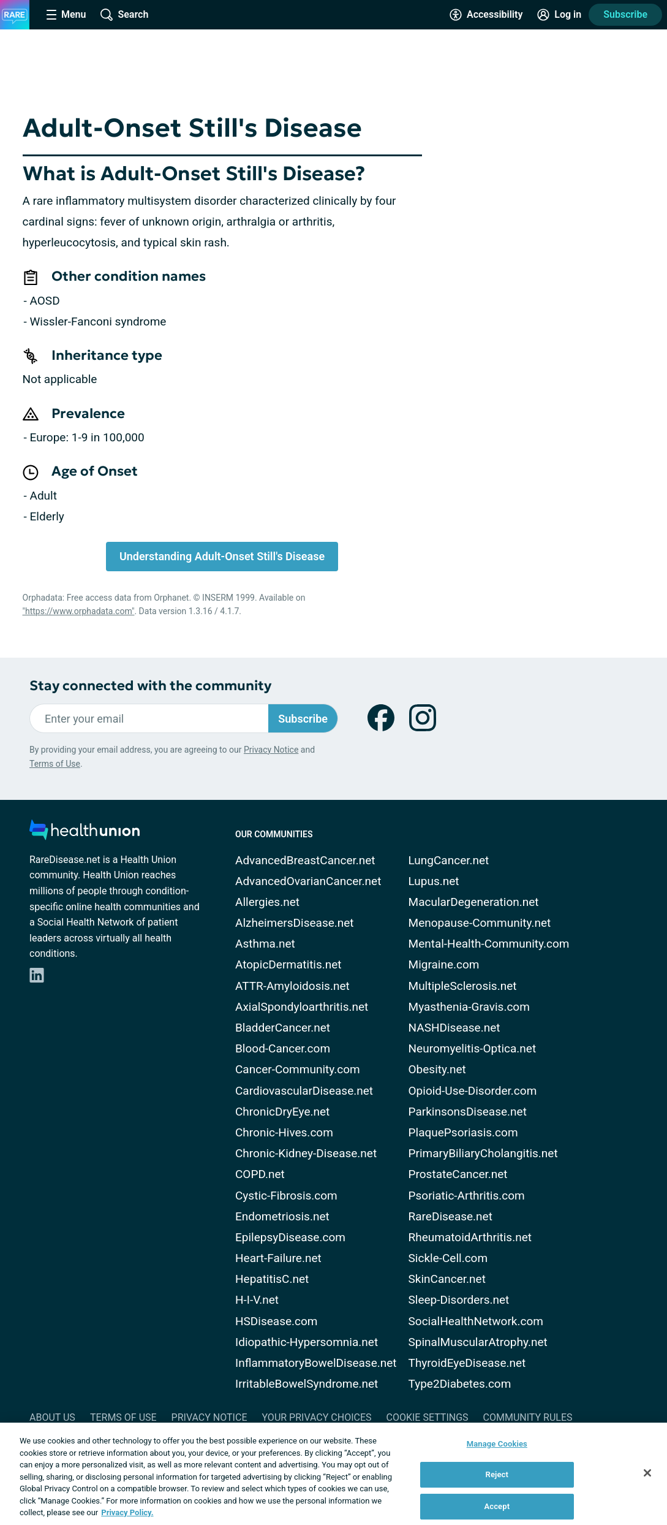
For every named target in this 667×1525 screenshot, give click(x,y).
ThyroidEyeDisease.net (467, 1363)
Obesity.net (437, 1069)
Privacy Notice (271, 750)
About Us (52, 1417)
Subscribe (625, 14)
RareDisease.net (450, 1216)
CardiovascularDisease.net (304, 1091)
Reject (497, 1474)
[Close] (647, 1472)
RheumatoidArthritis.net (470, 1237)
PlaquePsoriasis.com (463, 1132)
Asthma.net (265, 944)
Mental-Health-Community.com (489, 944)
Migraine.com (444, 964)
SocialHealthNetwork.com (476, 1321)
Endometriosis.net (282, 1216)
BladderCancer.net (282, 1028)
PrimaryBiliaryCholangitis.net (483, 1153)
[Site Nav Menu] (66, 14)
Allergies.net (267, 902)
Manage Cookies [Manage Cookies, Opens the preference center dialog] (497, 1443)
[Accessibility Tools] (486, 14)
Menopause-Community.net (480, 923)
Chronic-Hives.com (284, 1132)
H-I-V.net (257, 1300)
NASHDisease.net (454, 1028)
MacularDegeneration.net (474, 902)
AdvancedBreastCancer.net (305, 860)
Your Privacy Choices (316, 1417)
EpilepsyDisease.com (290, 1237)
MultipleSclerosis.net (463, 986)
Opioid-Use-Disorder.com (473, 1091)
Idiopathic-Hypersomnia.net (306, 1342)
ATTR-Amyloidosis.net (292, 986)
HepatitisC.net (272, 1279)
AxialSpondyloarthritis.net (301, 1007)
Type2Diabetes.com (460, 1384)
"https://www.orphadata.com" (79, 611)
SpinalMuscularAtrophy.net (478, 1342)
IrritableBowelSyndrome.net (306, 1384)
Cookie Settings (427, 1417)
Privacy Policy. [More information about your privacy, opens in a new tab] (127, 1512)
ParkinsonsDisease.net (468, 1112)
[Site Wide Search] (124, 14)
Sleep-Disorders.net (459, 1300)
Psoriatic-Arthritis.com (467, 1195)
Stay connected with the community (150, 685)
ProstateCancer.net (458, 1174)
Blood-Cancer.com (282, 1048)
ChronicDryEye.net (282, 1112)
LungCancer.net (449, 860)
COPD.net (260, 1174)
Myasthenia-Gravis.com (469, 1007)
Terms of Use (54, 764)
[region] (333, 1474)
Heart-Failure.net (278, 1258)
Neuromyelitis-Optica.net (473, 1048)
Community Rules (528, 1417)
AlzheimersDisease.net (294, 923)
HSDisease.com (276, 1321)
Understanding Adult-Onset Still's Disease (222, 556)
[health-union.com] (84, 833)
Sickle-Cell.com (448, 1258)
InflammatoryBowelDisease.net (316, 1363)
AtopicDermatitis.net (288, 964)
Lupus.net (434, 881)
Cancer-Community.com (297, 1069)
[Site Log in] (559, 14)
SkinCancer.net (447, 1279)
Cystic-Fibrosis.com (286, 1195)
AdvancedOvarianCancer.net (308, 881)
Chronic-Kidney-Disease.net (306, 1153)
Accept (497, 1506)
